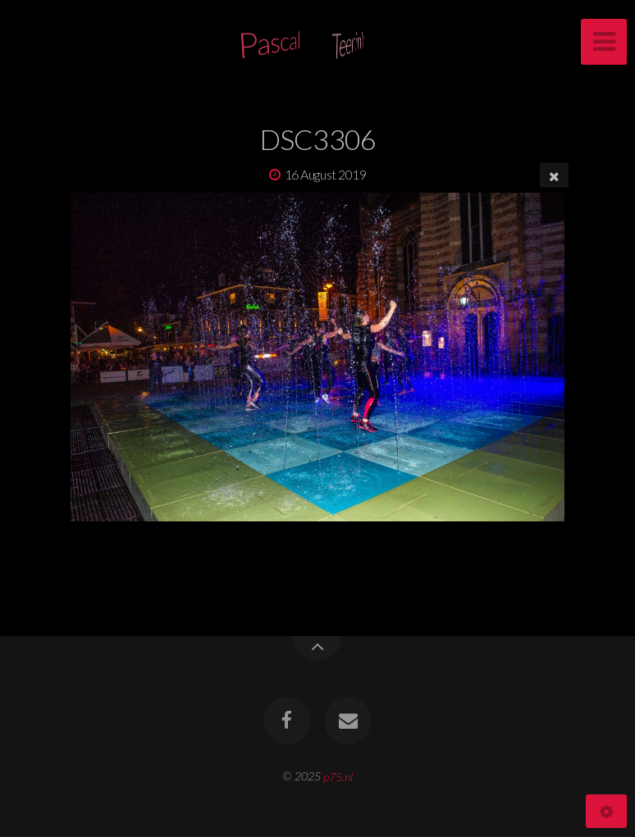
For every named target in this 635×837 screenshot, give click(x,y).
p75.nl (338, 776)
